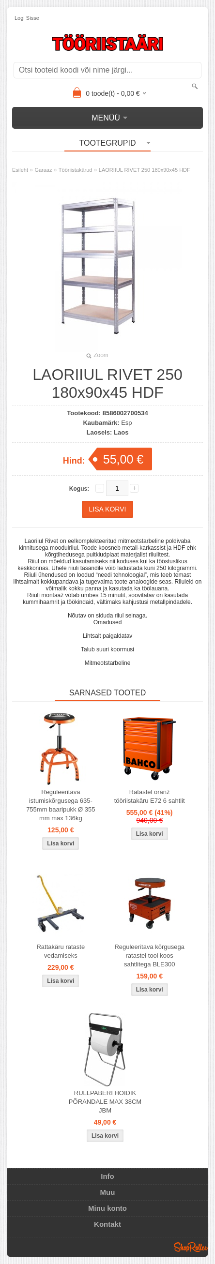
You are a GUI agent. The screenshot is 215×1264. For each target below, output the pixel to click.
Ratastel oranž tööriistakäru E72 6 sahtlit (149, 796)
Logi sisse (27, 18)
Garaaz (43, 170)
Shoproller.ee (191, 1247)
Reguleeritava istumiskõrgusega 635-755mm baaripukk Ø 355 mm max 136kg (60, 805)
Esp (126, 422)
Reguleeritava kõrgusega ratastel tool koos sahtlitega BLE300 (149, 955)
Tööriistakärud (75, 170)
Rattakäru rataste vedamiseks (60, 951)
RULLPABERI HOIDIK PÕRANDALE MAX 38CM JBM (105, 1101)
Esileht (20, 170)
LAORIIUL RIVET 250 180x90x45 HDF (144, 170)
